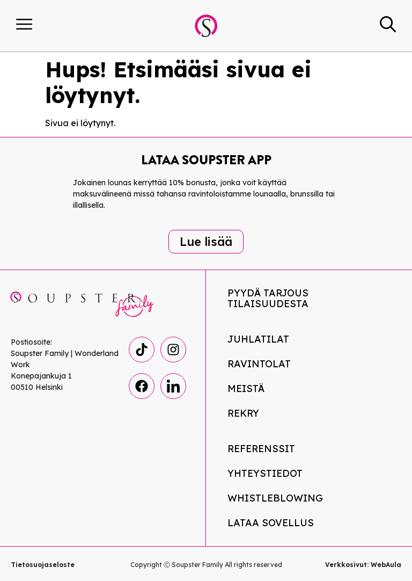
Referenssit (261, 448)
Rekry (243, 413)
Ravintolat (259, 364)
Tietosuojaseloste (43, 565)
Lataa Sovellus (270, 523)
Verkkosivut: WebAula (363, 565)
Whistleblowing (275, 498)
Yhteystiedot (265, 473)
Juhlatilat (258, 339)
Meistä (245, 388)
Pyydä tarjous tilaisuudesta (267, 298)
